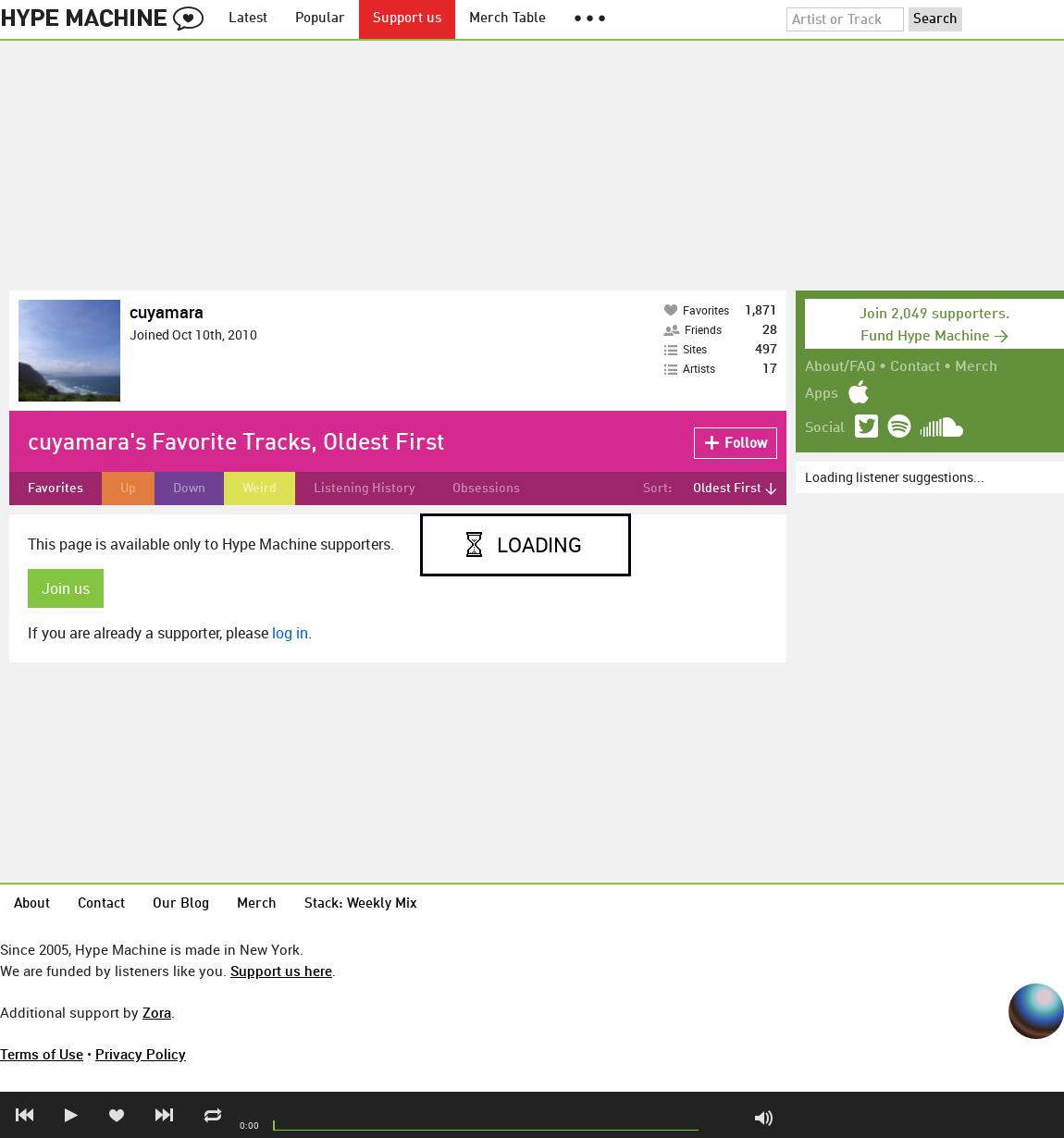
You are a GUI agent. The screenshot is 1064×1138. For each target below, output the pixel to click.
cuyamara (167, 312)
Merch (976, 367)
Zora (156, 1012)
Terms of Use (41, 1054)
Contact (915, 367)
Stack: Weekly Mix (360, 904)
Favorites (55, 488)
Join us (66, 588)
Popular (320, 19)
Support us (407, 19)
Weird (259, 488)
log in (290, 633)
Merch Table (507, 19)
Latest (248, 19)
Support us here (281, 970)
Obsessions (486, 488)
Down (189, 488)
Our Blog (181, 904)
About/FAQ (840, 367)
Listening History (364, 488)
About (32, 904)
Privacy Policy (140, 1054)
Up (128, 488)
